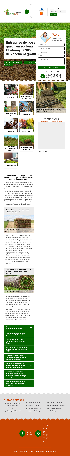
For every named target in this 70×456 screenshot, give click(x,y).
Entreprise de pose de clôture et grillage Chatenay (14, 406)
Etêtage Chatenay (34, 405)
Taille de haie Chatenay (57, 405)
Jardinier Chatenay (34, 402)
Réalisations (12, 62)
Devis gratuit (40, 451)
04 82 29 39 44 (31, 6)
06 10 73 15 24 (31, 17)
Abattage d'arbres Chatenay (55, 410)
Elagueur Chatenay (56, 402)
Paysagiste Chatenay (14, 411)
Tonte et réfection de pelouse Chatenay (34, 410)
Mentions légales (50, 451)
